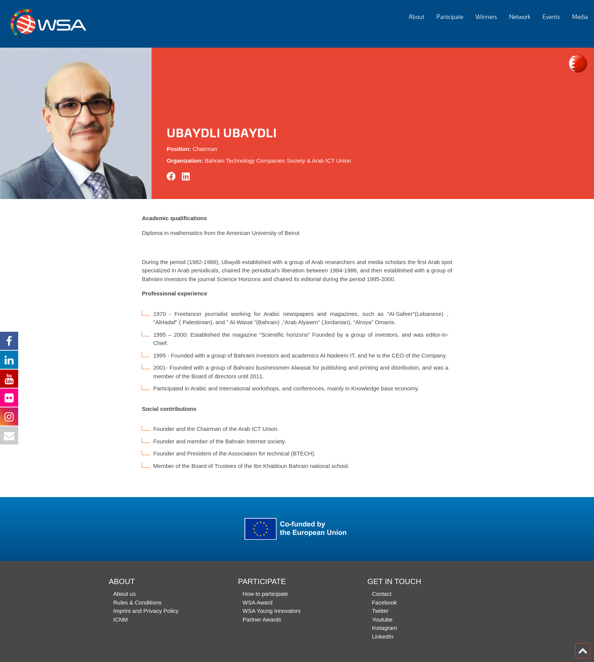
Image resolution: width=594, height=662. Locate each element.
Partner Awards (261, 619)
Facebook (384, 602)
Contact (382, 594)
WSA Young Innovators (271, 611)
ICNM (120, 619)
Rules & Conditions (137, 602)
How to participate (265, 594)
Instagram (384, 628)
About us (124, 594)
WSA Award (257, 602)
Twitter (380, 611)
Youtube (382, 619)
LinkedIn (383, 636)
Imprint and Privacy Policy (146, 611)
